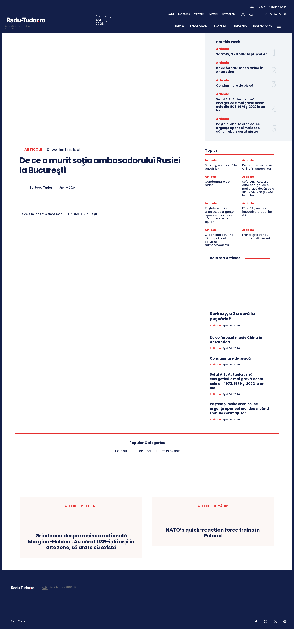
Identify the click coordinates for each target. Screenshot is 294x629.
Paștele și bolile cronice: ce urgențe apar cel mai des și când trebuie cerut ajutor (238, 128)
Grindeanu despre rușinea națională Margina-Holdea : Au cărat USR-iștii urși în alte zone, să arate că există (81, 542)
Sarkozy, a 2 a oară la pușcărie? (241, 54)
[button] (251, 14)
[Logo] (45, 588)
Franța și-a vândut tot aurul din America (258, 236)
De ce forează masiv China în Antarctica (239, 70)
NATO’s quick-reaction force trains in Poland (213, 533)
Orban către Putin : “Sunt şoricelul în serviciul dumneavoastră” (219, 240)
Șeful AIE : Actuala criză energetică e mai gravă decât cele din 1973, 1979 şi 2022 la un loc (240, 104)
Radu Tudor (43, 188)
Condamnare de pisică (234, 85)
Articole (33, 149)
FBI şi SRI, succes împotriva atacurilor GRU (257, 211)
